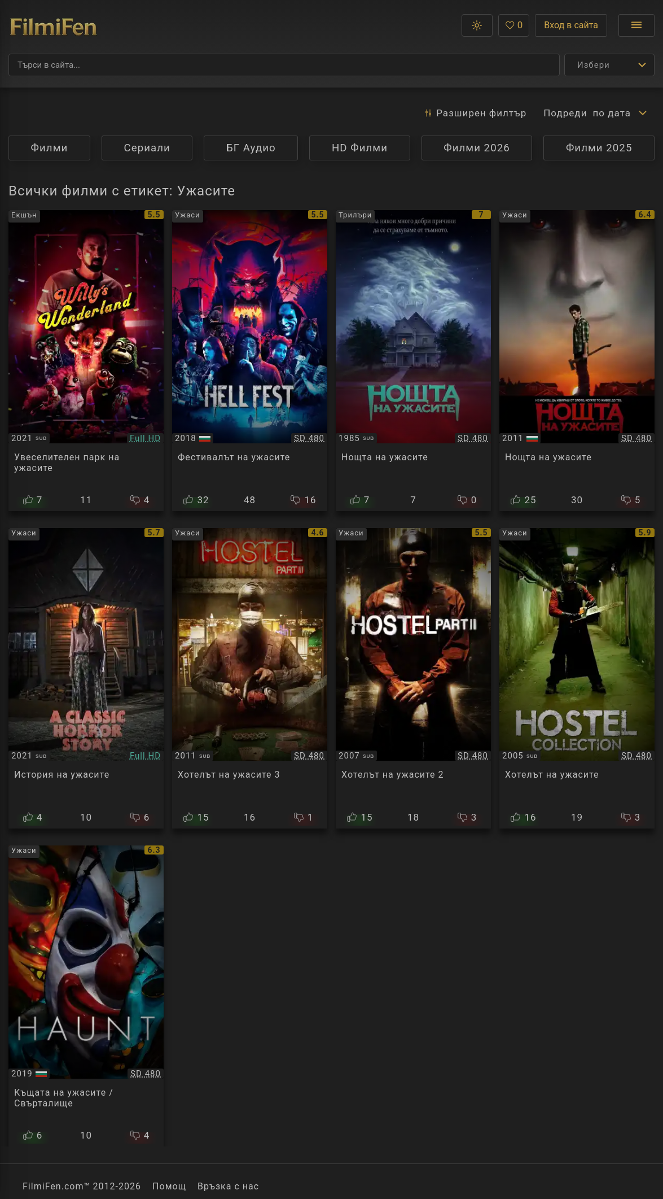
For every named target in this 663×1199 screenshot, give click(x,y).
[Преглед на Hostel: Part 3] (249, 678)
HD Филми (360, 148)
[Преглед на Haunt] (86, 995)
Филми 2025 (599, 148)
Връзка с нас (228, 1186)
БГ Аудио (251, 148)
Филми (49, 148)
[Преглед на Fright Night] (413, 360)
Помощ (169, 1186)
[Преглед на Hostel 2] (413, 678)
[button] (477, 25)
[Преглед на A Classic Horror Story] (86, 678)
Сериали (147, 148)
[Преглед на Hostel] (577, 678)
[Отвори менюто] (636, 25)
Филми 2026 (477, 148)
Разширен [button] (474, 113)
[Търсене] (284, 65)
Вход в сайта (571, 25)
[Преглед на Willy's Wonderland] (86, 360)
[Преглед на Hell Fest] (249, 360)
